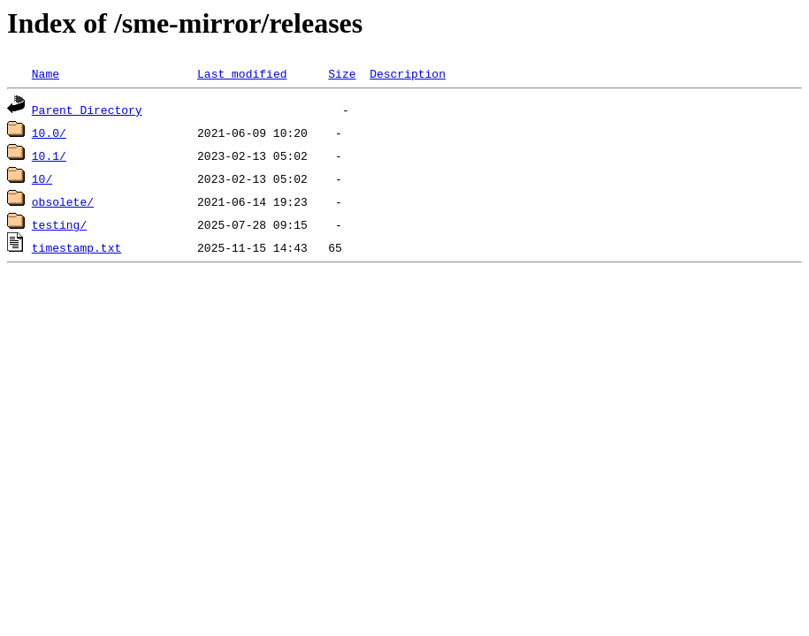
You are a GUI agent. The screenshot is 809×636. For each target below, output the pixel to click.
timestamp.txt (76, 247)
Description (408, 73)
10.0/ (49, 132)
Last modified (241, 73)
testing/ (59, 224)
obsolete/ (63, 201)
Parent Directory (87, 109)
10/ (42, 178)
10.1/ (49, 155)
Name (45, 73)
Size (341, 73)
